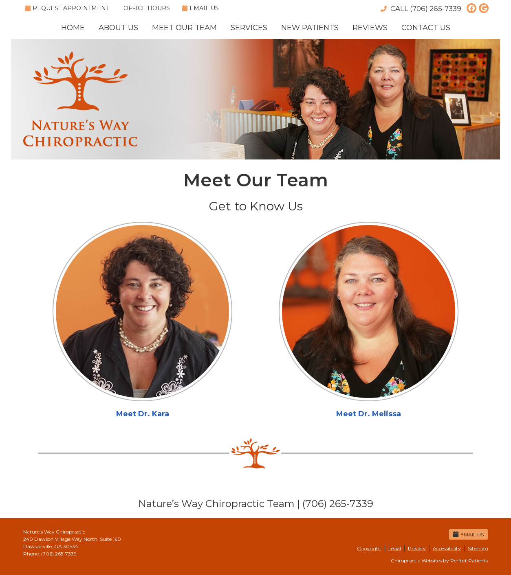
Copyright (369, 548)
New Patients (310, 27)
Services (249, 27)
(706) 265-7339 (435, 8)
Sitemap (478, 548)
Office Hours (146, 8)
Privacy (417, 548)
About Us (118, 27)
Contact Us (425, 27)
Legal (394, 548)
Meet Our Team (184, 27)
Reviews (370, 27)
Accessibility (447, 548)
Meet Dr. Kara (142, 413)
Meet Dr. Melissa (368, 413)
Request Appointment (67, 8)
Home (73, 27)
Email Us (200, 8)
